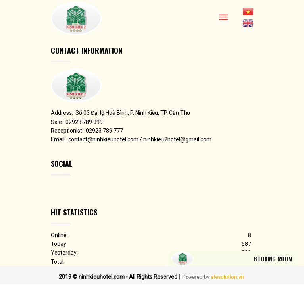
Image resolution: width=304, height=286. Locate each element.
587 (246, 244)
